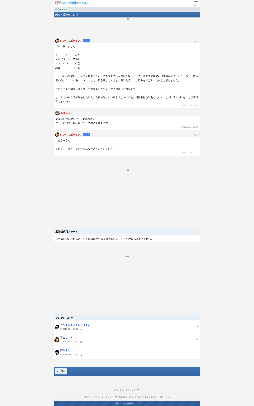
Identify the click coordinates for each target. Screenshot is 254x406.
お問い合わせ (164, 397)
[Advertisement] (127, 27)
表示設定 (139, 397)
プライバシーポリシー (103, 397)
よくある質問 (150, 397)
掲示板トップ (61, 9)
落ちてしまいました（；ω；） (124, 327)
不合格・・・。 (124, 340)
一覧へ (62, 371)
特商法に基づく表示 (124, 397)
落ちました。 (124, 353)
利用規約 (88, 397)
